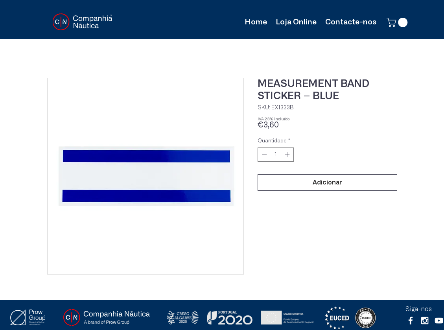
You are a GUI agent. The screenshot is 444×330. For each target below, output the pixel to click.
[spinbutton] (275, 154)
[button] (398, 22)
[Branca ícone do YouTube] (439, 320)
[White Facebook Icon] (410, 320)
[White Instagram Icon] (425, 320)
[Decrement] (263, 154)
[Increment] (288, 154)
